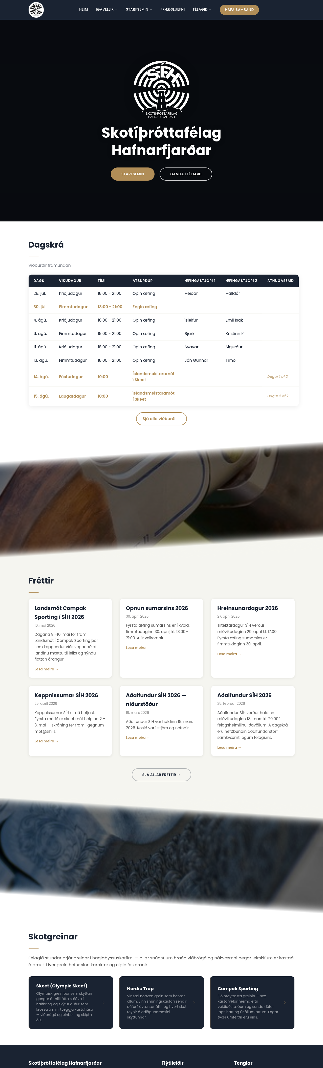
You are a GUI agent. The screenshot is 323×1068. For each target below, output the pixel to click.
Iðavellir (107, 9)
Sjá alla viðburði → (162, 419)
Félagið (202, 9)
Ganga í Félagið (186, 174)
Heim (83, 9)
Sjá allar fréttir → (161, 774)
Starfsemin (139, 9)
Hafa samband (239, 9)
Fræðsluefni (173, 9)
